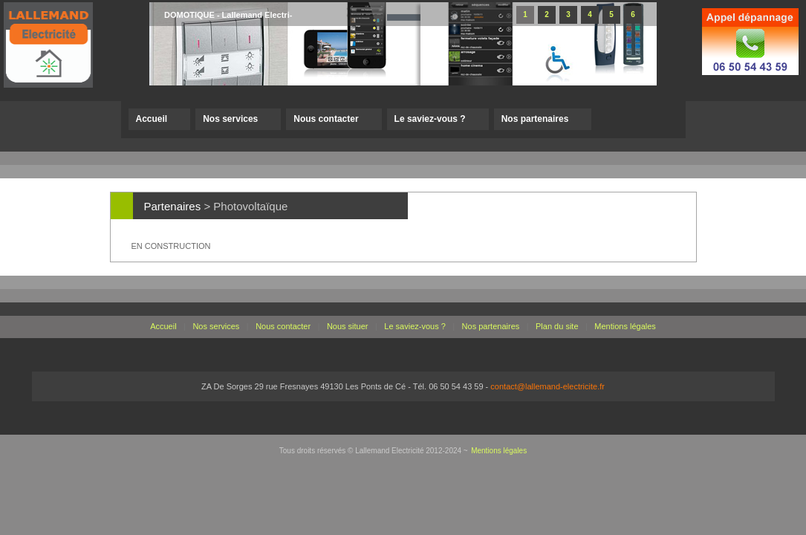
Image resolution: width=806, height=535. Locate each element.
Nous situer (347, 326)
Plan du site (557, 326)
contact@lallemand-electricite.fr (547, 386)
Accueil (152, 119)
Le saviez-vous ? (430, 119)
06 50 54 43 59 (456, 386)
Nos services (230, 119)
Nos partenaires (535, 119)
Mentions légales (625, 326)
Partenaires (172, 206)
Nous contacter (325, 119)
